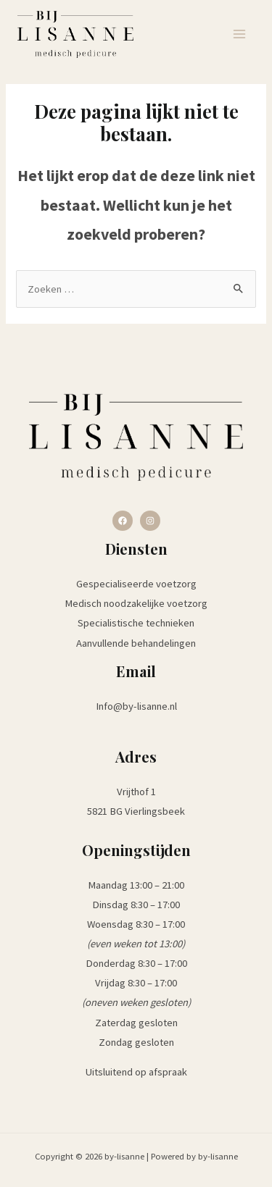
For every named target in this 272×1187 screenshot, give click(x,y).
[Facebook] (122, 521)
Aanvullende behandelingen (136, 643)
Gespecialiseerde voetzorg (136, 583)
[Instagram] (150, 521)
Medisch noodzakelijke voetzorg (136, 603)
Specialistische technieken (136, 622)
